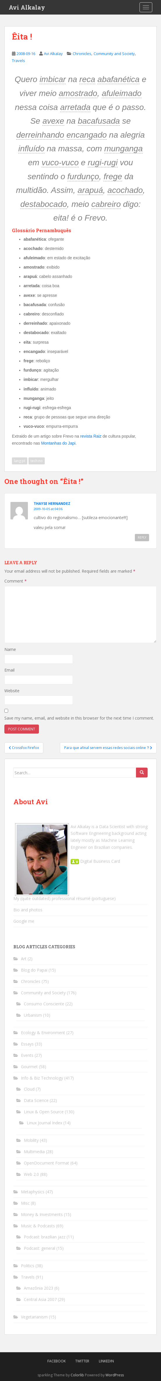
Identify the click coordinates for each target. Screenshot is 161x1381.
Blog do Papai (34, 970)
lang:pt (19, 460)
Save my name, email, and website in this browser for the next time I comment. (79, 718)
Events (27, 1055)
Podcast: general (39, 1248)
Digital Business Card (95, 861)
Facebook (56, 1361)
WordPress (114, 1375)
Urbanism (33, 1015)
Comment (15, 581)
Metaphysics (32, 1191)
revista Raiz (90, 436)
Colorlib (77, 1375)
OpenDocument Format (46, 1163)
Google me (23, 921)
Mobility (31, 1140)
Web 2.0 (31, 1174)
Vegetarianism (34, 1317)
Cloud (29, 1089)
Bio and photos (27, 910)
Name (10, 649)
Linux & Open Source (44, 1111)
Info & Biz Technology (42, 1078)
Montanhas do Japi (58, 443)
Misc (25, 1203)
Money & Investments (42, 1214)
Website (11, 690)
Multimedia (34, 1151)
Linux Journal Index (44, 1123)
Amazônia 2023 (38, 1288)
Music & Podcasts (38, 1226)
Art (23, 958)
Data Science (36, 1100)
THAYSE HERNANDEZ (52, 503)
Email (9, 670)
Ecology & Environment (43, 1032)
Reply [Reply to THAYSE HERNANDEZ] (142, 537)
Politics (27, 1265)
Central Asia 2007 (40, 1299)
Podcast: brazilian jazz (44, 1237)
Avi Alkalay (27, 7)
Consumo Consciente (44, 1004)
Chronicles (82, 53)
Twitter (82, 1361)
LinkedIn (106, 1361)
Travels (18, 60)
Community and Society (114, 53)
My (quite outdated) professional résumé (51, 898)
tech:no (37, 460)
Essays (27, 1044)
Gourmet (29, 1066)
